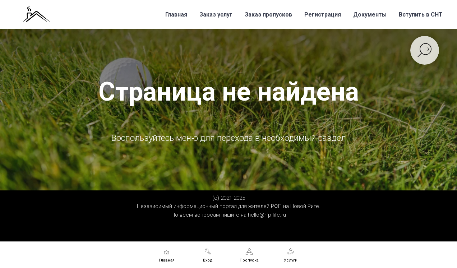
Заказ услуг (215, 14)
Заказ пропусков (268, 14)
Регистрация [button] (322, 14)
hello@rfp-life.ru (267, 215)
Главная (176, 14)
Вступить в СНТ (421, 14)
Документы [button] (370, 14)
